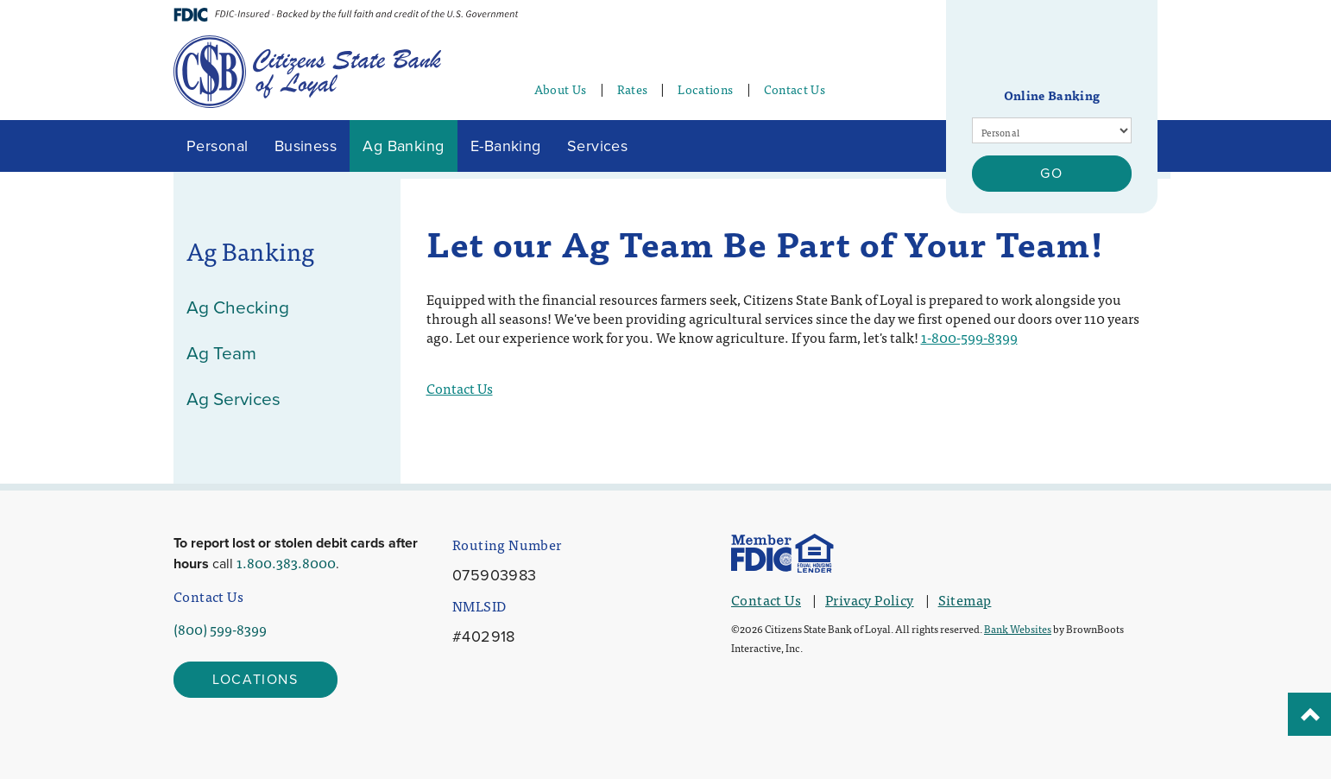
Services (597, 145)
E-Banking (505, 145)
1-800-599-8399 (969, 337)
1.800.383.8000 (286, 562)
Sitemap (965, 599)
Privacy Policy (869, 599)
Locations (705, 88)
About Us (560, 88)
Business (305, 145)
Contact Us (795, 88)
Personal (217, 145)
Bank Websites (1017, 628)
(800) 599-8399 (220, 629)
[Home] (307, 68)
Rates (632, 88)
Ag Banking (404, 145)
